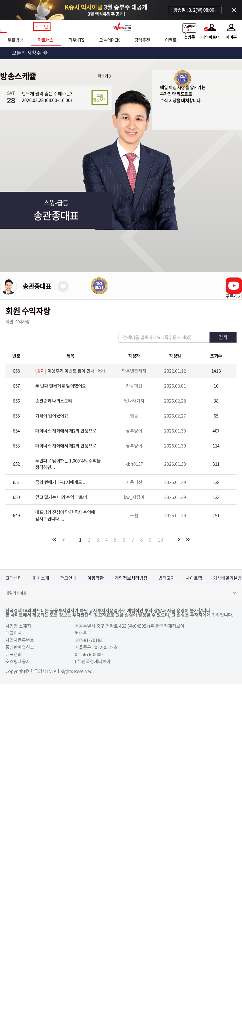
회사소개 (41, 578)
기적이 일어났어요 (51, 415)
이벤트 (170, 39)
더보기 (103, 75)
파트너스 (45, 39)
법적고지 (166, 578)
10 (160, 539)
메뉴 (25, 26)
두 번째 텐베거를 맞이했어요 (60, 385)
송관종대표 (37, 286)
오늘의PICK (109, 39)
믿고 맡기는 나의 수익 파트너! (61, 497)
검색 (223, 337)
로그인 (42, 26)
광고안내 (68, 578)
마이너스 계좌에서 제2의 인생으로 (65, 430)
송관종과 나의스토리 (53, 400)
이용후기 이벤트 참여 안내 (71, 370)
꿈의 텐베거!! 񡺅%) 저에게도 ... (61, 482)
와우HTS (76, 39)
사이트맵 (194, 578)
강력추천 (142, 39)
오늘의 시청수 (30, 52)
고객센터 (13, 578)
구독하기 (234, 296)
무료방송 (15, 39)
